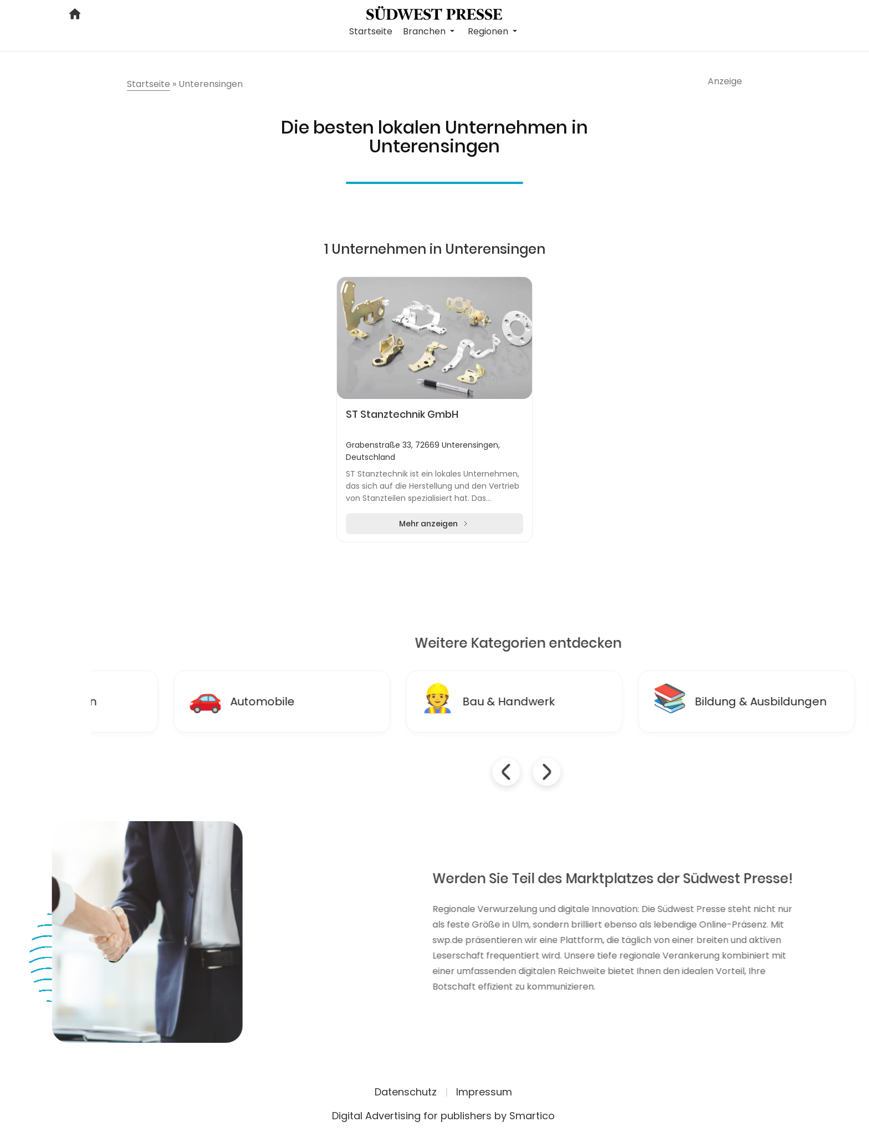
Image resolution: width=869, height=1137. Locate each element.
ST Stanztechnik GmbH (402, 414)
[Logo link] (434, 12)
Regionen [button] (489, 31)
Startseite (370, 31)
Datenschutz (406, 1092)
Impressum (484, 1092)
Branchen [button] (425, 31)
